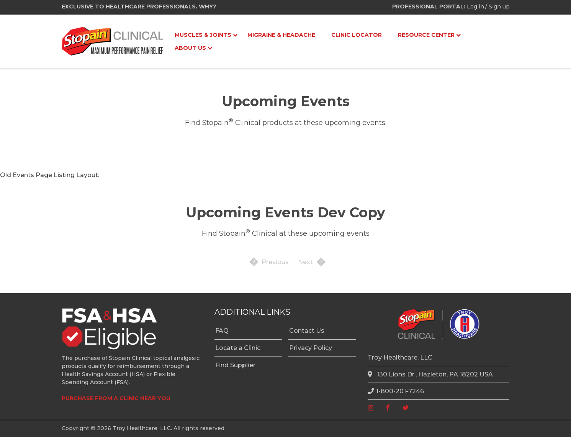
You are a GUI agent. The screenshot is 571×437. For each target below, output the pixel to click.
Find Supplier (235, 365)
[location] (371, 374)
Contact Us (306, 330)
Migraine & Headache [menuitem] (281, 34)
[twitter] (405, 408)
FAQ (222, 330)
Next (305, 262)
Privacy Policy (310, 348)
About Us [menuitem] (190, 47)
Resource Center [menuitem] (426, 34)
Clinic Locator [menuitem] (356, 34)
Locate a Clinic (237, 348)
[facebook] (388, 408)
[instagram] (370, 408)
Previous (275, 262)
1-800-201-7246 (396, 391)
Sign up (499, 6)
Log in (475, 6)
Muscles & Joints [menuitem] (203, 34)
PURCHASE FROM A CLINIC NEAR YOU (116, 398)
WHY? (207, 6)
